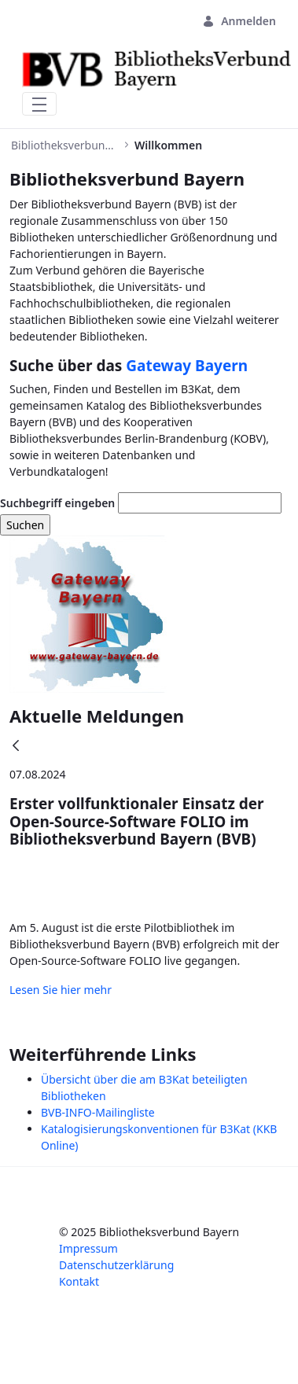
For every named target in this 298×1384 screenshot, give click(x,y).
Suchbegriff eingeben (57, 502)
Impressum (88, 1248)
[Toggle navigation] (39, 104)
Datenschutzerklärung (116, 1264)
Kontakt (79, 1281)
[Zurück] (15, 747)
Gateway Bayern (187, 365)
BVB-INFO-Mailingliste (98, 1112)
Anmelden (239, 20)
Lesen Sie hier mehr (60, 989)
